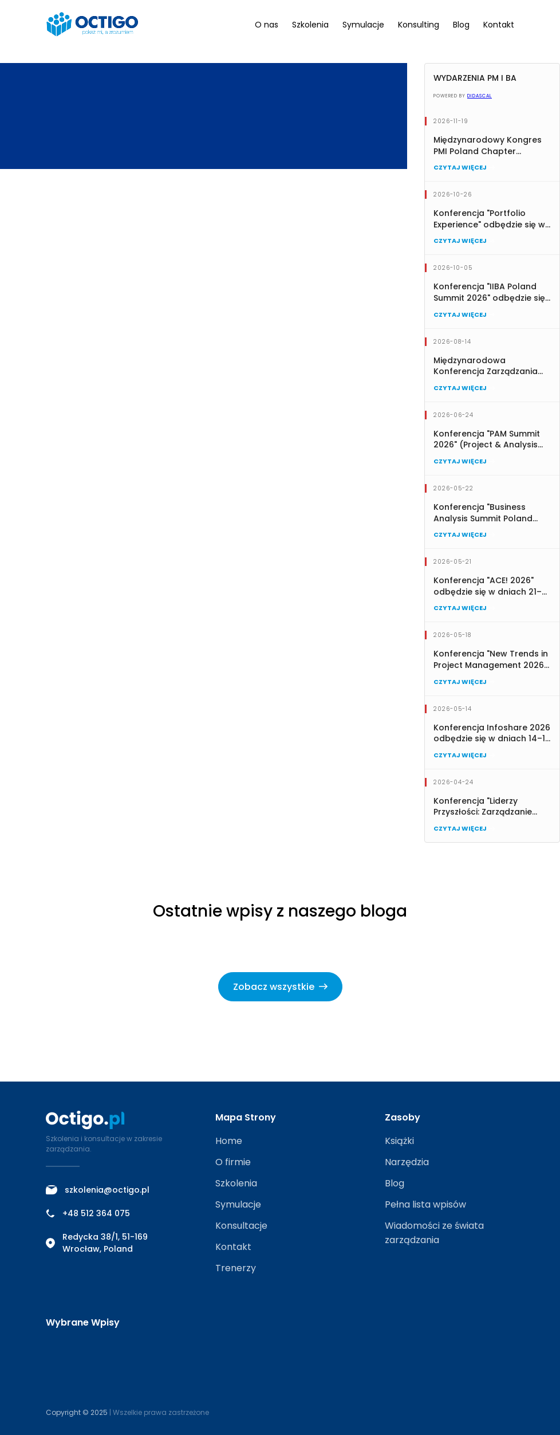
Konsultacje (241, 1225)
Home (228, 1140)
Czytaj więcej (464, 167)
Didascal (479, 96)
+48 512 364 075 (88, 1213)
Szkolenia (310, 24)
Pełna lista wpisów (425, 1204)
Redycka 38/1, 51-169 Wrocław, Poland (97, 1243)
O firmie (233, 1162)
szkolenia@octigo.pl (97, 1190)
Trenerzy (235, 1268)
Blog (461, 24)
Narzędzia (407, 1162)
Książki (399, 1140)
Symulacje (363, 24)
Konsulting (418, 24)
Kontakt (498, 24)
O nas (266, 24)
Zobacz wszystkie (280, 987)
